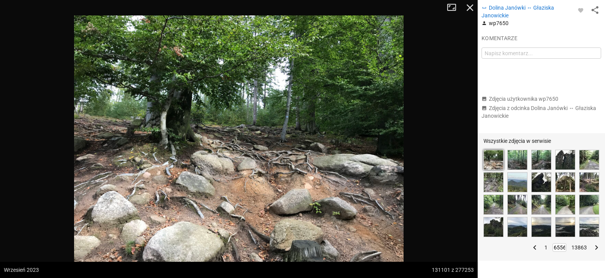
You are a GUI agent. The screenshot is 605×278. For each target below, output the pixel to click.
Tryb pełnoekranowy (454, 7)
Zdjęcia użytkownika (520, 99)
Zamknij (470, 7)
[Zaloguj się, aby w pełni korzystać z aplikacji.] (581, 10)
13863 (579, 247)
